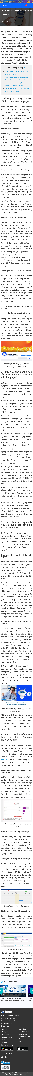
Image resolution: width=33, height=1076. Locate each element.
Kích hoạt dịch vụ (7, 1037)
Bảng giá (4, 1029)
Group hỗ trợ (22, 1029)
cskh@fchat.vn (7, 1023)
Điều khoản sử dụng (24, 1031)
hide (24, 68)
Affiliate (4, 1042)
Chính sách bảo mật (24, 1034)
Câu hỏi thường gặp (7, 1034)
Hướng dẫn (5, 1032)
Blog (20, 1041)
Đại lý (3, 1040)
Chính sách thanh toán (25, 1036)
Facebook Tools (23, 1039)
